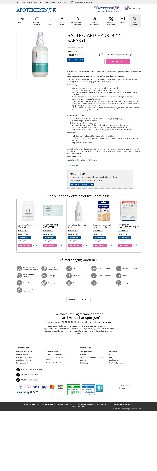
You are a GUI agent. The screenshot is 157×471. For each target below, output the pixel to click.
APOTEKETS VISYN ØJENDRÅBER (51, 226)
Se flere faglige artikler (78, 299)
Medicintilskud (114, 360)
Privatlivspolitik (22, 354)
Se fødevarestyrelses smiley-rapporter (56, 358)
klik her (106, 321)
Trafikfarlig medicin (117, 363)
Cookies (83, 360)
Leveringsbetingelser (24, 357)
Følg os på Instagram (27, 379)
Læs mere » (22, 230)
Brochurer (113, 351)
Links (111, 354)
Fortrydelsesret (22, 363)
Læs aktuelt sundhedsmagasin (92, 357)
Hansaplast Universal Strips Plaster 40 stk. (102, 226)
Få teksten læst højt (53, 362)
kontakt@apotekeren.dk (29, 369)
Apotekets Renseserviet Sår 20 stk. (28, 226)
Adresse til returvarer (54, 354)
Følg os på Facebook (27, 374)
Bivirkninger (84, 363)
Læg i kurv (117, 61)
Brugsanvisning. (72, 165)
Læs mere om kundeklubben (82, 184)
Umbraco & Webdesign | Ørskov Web (127, 408)
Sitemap (121, 388)
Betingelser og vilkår (24, 351)
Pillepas (83, 354)
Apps (111, 357)
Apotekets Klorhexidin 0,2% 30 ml (77, 226)
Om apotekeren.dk (87, 351)
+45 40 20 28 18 (68, 321)
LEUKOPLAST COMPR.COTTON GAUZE (128, 226)
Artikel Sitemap (125, 385)
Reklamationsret (52, 351)
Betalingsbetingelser (24, 360)
